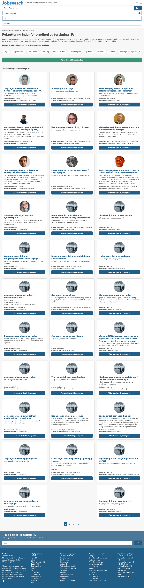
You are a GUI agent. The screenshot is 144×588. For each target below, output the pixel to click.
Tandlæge (123, 52)
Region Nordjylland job (97, 580)
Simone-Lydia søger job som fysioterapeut (18, 216)
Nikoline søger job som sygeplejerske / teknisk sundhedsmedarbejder (118, 378)
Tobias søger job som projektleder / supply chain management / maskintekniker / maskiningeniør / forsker (21, 174)
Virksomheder (36, 576)
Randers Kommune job (126, 562)
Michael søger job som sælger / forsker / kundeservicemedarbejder (119, 128)
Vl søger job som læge (62, 88)
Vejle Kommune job (96, 562)
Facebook (3, 580)
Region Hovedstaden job (98, 570)
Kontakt (34, 558)
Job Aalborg (64, 576)
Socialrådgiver (75, 52)
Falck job (63, 570)
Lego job (121, 574)
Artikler (34, 568)
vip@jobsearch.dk (20, 45)
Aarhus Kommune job (126, 558)
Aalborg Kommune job (68, 566)
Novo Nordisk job (66, 556)
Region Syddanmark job (69, 580)
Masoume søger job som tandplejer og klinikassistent (70, 257)
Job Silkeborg (123, 564)
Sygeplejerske (18, 52)
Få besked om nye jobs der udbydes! (137, 2)
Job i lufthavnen (124, 568)
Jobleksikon (35, 572)
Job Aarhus (64, 562)
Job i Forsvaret (65, 558)
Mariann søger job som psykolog (115, 295)
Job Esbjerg (93, 576)
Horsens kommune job (126, 572)
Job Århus (121, 560)
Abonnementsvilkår (38, 562)
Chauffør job (64, 578)
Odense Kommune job (68, 568)
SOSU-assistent (59, 52)
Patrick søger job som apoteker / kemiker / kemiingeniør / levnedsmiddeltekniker (119, 171)
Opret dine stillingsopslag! (71, 60)
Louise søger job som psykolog (114, 256)
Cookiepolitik (36, 566)
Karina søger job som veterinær (67, 416)
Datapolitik (35, 564)
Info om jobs (35, 578)
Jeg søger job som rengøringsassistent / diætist (119, 459)
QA (32, 570)
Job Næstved (94, 578)
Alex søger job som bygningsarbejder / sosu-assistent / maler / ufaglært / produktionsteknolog (23, 129)
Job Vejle (92, 572)
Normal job (93, 574)
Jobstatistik (35, 574)
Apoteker (88, 52)
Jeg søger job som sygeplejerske (20, 458)
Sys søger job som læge (63, 295)
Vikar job (63, 572)
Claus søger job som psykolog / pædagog (71, 458)
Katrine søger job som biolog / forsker (70, 127)
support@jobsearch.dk (11, 560)
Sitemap (34, 580)
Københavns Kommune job (98, 558)
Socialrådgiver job (124, 556)
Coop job (92, 568)
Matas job (63, 564)
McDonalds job (94, 560)
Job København (123, 576)
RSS (32, 582)
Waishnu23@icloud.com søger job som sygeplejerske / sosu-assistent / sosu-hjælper (118, 338)
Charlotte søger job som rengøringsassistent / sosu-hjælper (21, 257)
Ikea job (92, 556)
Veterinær (100, 52)
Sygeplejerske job (66, 574)
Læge (6, 52)
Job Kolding (122, 570)
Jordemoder (32, 52)
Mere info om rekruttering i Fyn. (105, 41)
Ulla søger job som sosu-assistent (116, 215)
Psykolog (45, 52)
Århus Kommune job (96, 564)
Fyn (32, 30)
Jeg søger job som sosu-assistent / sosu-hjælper (21, 502)
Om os (33, 556)
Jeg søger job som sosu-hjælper (67, 336)
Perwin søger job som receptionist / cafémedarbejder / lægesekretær (116, 89)
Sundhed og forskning (21, 30)
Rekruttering (6, 30)
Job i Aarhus (93, 566)
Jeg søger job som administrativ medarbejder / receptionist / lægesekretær (20, 418)
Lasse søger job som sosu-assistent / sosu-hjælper (70, 171)
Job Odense (64, 560)
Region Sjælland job (125, 566)
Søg (137, 8)
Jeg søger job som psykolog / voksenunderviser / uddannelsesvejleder (19, 297)
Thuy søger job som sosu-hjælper (68, 377)
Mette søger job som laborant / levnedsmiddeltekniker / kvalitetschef (70, 216)
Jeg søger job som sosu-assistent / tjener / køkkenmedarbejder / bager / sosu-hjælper (22, 90)
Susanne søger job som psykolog (20, 336)
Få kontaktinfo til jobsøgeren (25, 104)
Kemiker (112, 52)
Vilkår (33, 560)
